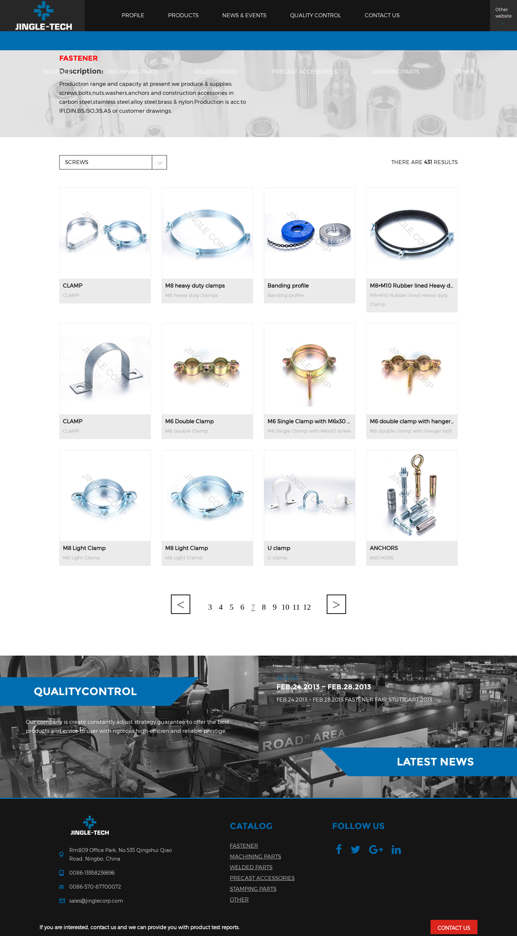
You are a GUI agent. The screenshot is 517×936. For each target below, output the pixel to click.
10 (285, 606)
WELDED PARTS (215, 72)
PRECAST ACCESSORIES (304, 72)
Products (183, 15)
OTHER (464, 72)
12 (307, 606)
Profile (133, 15)
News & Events (244, 15)
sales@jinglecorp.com (96, 901)
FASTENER (57, 72)
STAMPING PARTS (396, 72)
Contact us (382, 15)
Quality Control (315, 15)
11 (296, 606)
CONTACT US (454, 928)
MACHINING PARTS (132, 72)
